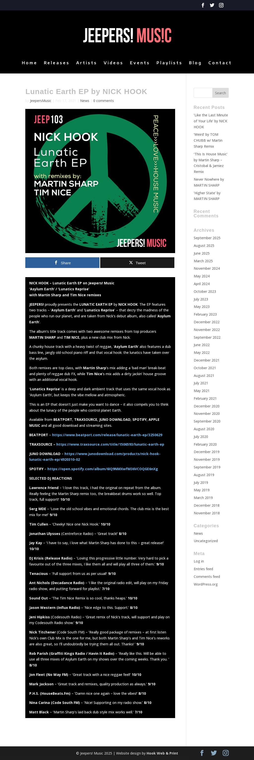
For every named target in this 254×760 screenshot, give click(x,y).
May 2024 (202, 276)
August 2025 (204, 245)
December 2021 (207, 360)
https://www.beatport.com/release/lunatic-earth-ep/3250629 (107, 434)
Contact (220, 63)
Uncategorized (206, 540)
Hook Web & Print (162, 753)
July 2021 (201, 383)
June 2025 (202, 253)
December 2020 (207, 406)
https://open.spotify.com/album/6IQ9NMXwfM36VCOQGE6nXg (102, 468)
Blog (195, 63)
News (198, 533)
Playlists (170, 63)
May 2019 (202, 490)
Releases (57, 63)
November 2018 (207, 513)
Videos (114, 63)
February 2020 (205, 444)
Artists (86, 63)
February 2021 (205, 398)
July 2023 (201, 299)
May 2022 (202, 352)
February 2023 (205, 314)
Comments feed (207, 576)
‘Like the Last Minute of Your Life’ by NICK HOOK (211, 121)
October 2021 (205, 367)
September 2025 (207, 237)
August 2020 (204, 429)
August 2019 (204, 474)
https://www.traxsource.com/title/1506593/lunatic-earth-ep (110, 444)
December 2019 (207, 451)
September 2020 (207, 421)
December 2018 (207, 505)
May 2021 (202, 390)
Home (29, 63)
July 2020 (201, 436)
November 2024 (207, 268)
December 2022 (207, 322)
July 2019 (201, 482)
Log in (199, 561)
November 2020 (207, 413)
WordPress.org (206, 584)
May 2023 (202, 306)
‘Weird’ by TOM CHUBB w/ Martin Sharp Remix (208, 140)
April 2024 (202, 283)
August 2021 (204, 375)
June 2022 (202, 344)
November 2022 (207, 329)
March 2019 (203, 497)
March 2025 (203, 261)
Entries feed (203, 568)
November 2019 (207, 459)
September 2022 (207, 337)
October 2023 (205, 291)
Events (140, 63)
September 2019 (207, 467)
